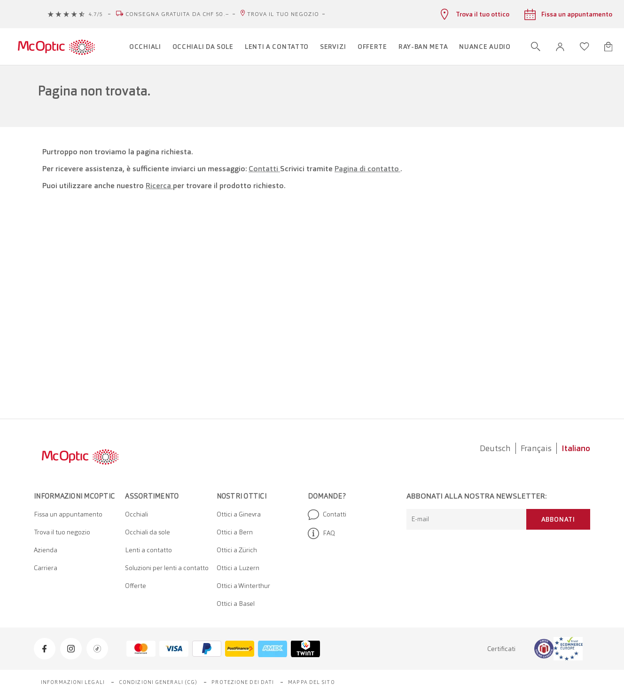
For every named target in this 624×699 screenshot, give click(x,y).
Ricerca (159, 186)
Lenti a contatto (148, 550)
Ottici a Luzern (238, 568)
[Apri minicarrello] (608, 46)
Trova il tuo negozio (283, 14)
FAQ (321, 533)
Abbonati (558, 519)
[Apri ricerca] (535, 46)
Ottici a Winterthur (243, 585)
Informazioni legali (73, 682)
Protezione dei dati (242, 682)
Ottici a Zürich (237, 550)
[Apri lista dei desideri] (584, 47)
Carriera (45, 568)
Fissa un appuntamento (68, 514)
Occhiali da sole (147, 532)
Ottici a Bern (235, 532)
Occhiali (136, 514)
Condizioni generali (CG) (158, 682)
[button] (560, 46)
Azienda (45, 550)
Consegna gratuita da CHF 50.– (177, 14)
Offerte (135, 585)
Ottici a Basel (236, 603)
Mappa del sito (311, 682)
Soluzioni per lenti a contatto (167, 568)
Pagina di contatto (367, 169)
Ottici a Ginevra (239, 514)
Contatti (264, 169)
